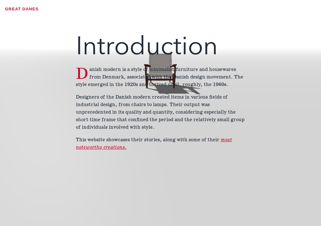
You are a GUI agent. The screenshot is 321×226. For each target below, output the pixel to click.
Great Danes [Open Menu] (22, 9)
